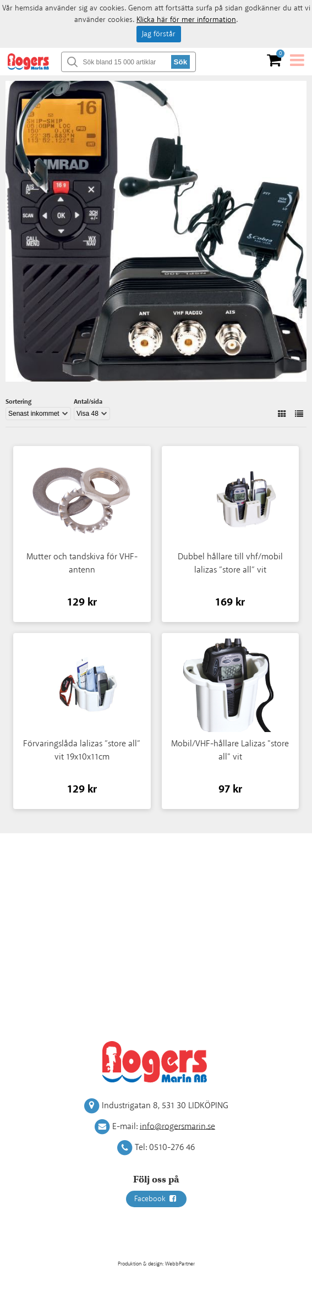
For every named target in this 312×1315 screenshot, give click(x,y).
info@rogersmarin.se (177, 1126)
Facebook (156, 1198)
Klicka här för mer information (186, 19)
